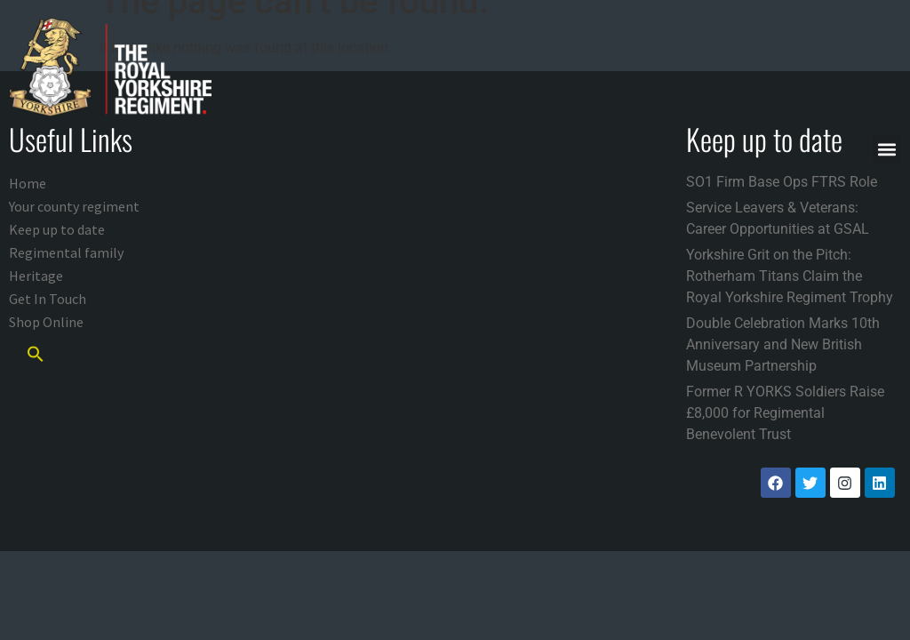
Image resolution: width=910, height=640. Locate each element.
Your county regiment (74, 206)
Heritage (36, 275)
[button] (886, 149)
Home (27, 183)
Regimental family (66, 252)
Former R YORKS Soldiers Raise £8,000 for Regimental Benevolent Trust (785, 413)
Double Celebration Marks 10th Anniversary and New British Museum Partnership (783, 344)
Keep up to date (57, 229)
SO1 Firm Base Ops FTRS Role (781, 181)
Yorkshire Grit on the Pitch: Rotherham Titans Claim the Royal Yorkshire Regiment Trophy (789, 276)
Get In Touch (47, 299)
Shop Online (46, 322)
